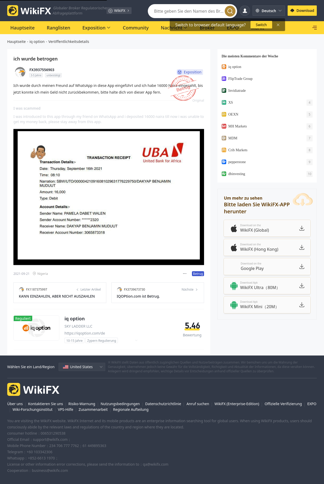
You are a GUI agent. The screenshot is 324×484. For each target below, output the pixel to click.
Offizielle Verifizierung (283, 403)
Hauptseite (16, 41)
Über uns (15, 403)
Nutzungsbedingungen (120, 403)
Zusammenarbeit (93, 409)
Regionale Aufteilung (130, 409)
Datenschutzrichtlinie (163, 403)
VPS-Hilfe (65, 409)
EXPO (311, 403)
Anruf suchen (198, 403)
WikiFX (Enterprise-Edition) (237, 403)
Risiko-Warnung (81, 403)
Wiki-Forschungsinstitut (33, 409)
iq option (37, 41)
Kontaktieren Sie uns (45, 403)
